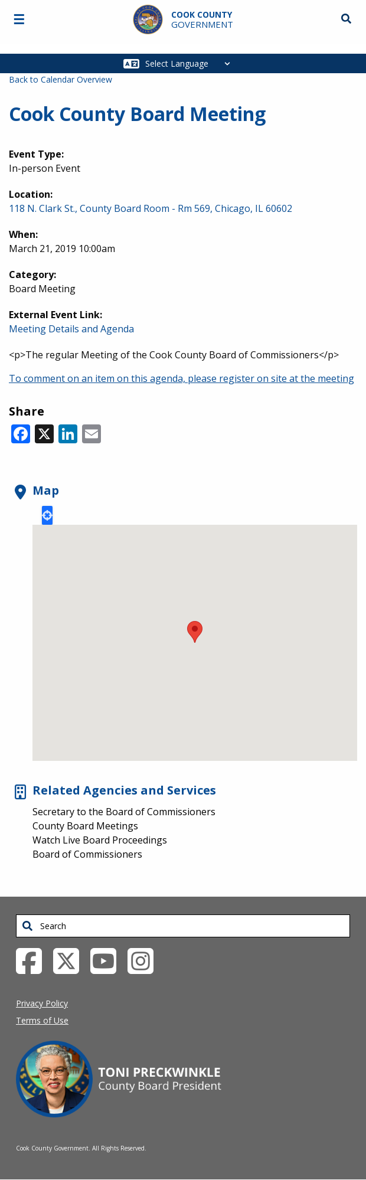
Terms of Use (42, 1020)
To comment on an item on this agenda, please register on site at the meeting (181, 378)
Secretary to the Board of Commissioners (123, 811)
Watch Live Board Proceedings (99, 839)
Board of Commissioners (87, 854)
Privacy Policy (42, 1003)
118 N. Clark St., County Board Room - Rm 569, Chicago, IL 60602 (150, 208)
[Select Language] (191, 63)
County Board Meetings (85, 825)
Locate (47, 515)
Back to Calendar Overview (60, 79)
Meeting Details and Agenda (71, 328)
